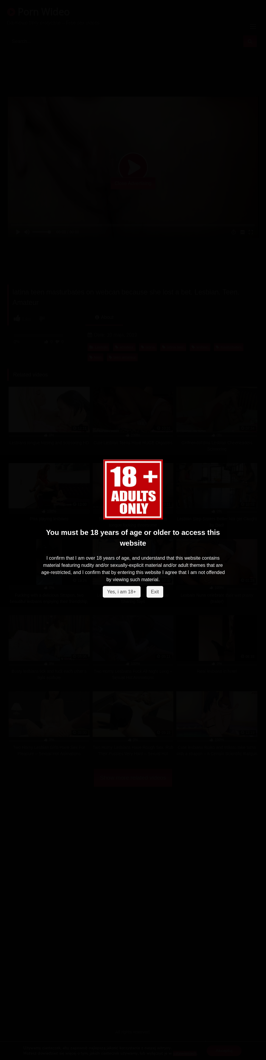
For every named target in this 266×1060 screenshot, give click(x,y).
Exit (155, 592)
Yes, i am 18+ (121, 592)
